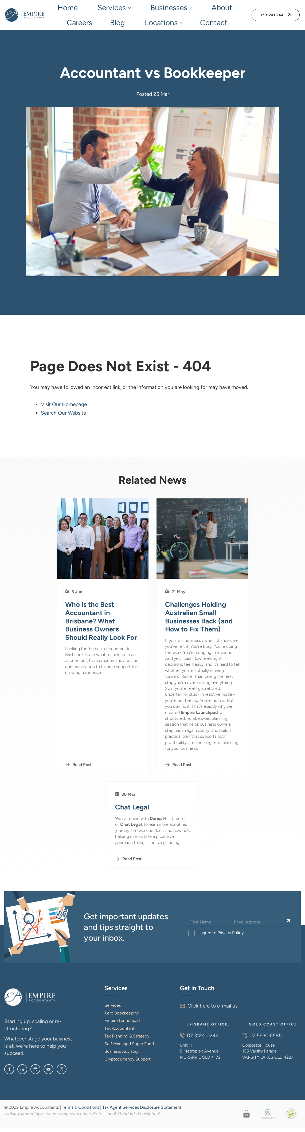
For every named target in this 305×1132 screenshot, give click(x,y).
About (152, 8)
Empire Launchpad (122, 1024)
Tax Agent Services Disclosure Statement (141, 1111)
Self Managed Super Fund (129, 1048)
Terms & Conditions (80, 1111)
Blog (198, 8)
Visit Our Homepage (64, 409)
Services (88, 8)
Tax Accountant (119, 1032)
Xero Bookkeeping (121, 1017)
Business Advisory (121, 1055)
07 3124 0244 (268, 15)
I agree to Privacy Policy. (220, 937)
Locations (222, 8)
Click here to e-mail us (212, 1010)
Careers (178, 8)
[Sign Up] (288, 925)
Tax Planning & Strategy (126, 1040)
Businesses (121, 8)
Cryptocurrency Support (127, 1063)
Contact (147, 25)
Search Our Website (63, 417)
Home (65, 8)
